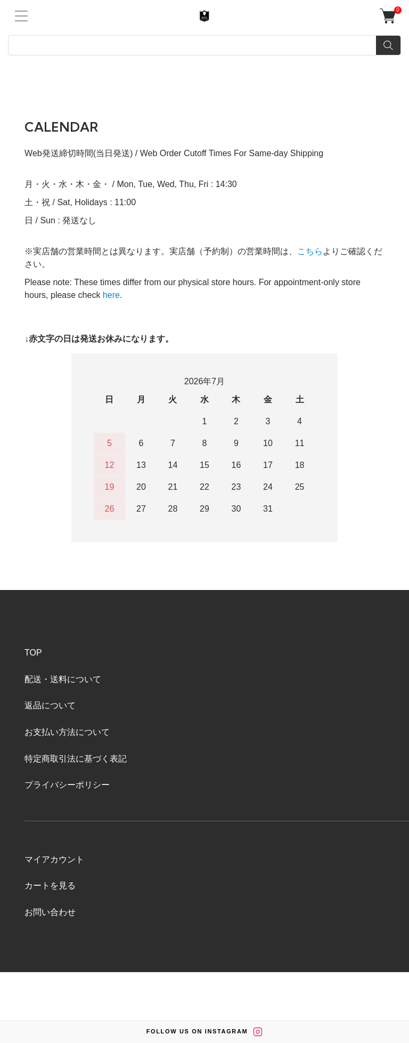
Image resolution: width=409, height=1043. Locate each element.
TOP (33, 652)
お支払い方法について (67, 732)
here (111, 295)
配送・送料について (62, 679)
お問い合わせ (50, 912)
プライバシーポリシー (67, 784)
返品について (50, 705)
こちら (310, 251)
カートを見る (50, 885)
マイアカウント (54, 859)
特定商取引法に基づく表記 (75, 758)
